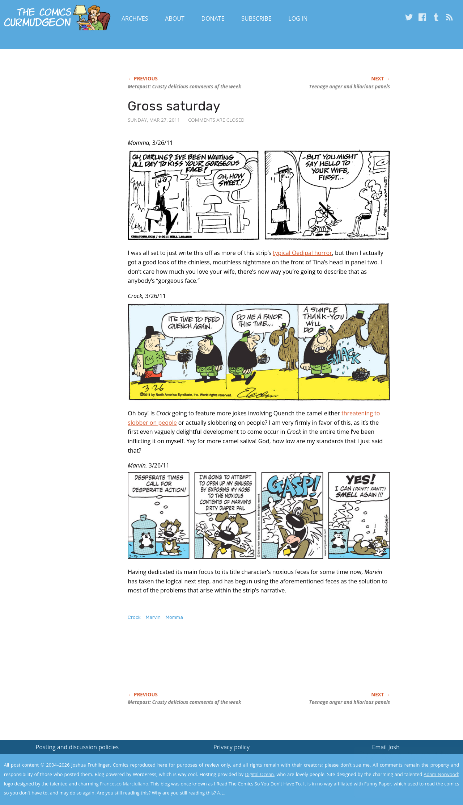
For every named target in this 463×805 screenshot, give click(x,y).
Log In (297, 18)
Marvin (153, 617)
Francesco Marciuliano (124, 783)
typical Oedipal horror (302, 253)
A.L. (221, 792)
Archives (135, 18)
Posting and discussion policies (77, 747)
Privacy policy (231, 747)
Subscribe (256, 18)
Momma (174, 617)
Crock (134, 617)
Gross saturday (174, 106)
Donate (213, 18)
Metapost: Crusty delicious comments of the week (184, 86)
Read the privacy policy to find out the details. (398, 760)
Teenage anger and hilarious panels (349, 86)
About (174, 18)
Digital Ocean (259, 774)
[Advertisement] (259, 663)
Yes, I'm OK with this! (401, 778)
